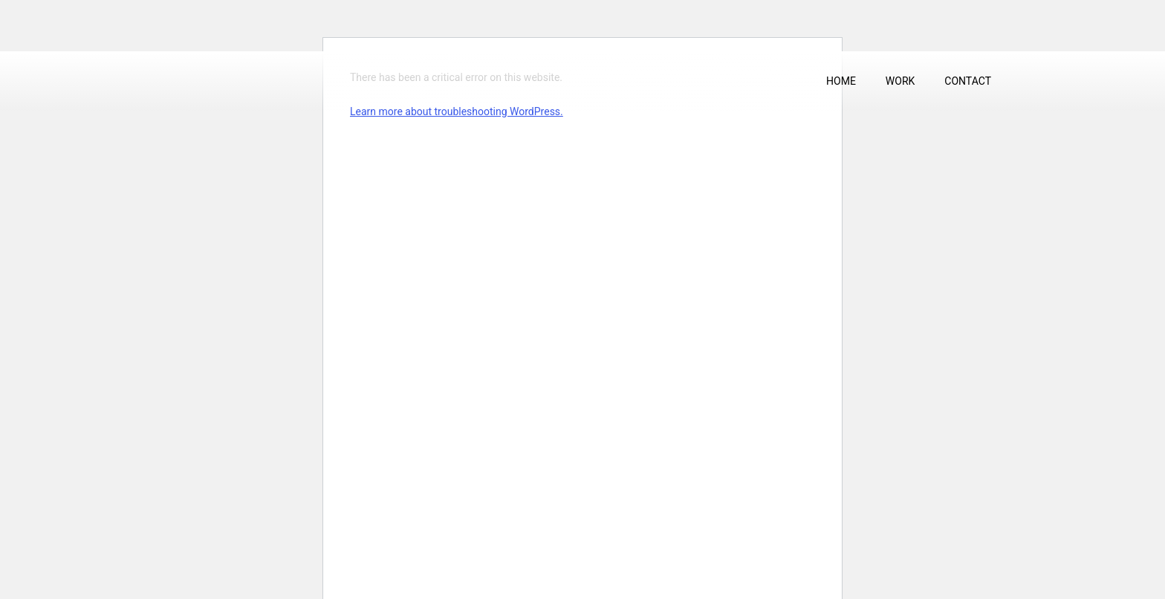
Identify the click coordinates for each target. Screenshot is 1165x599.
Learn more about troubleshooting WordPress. (456, 111)
